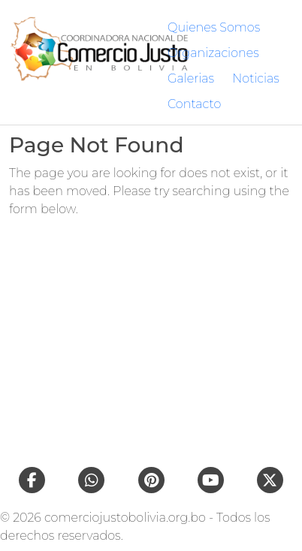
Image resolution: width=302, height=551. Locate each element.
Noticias (255, 78)
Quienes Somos (214, 27)
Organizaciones (213, 53)
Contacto (194, 104)
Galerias (191, 78)
